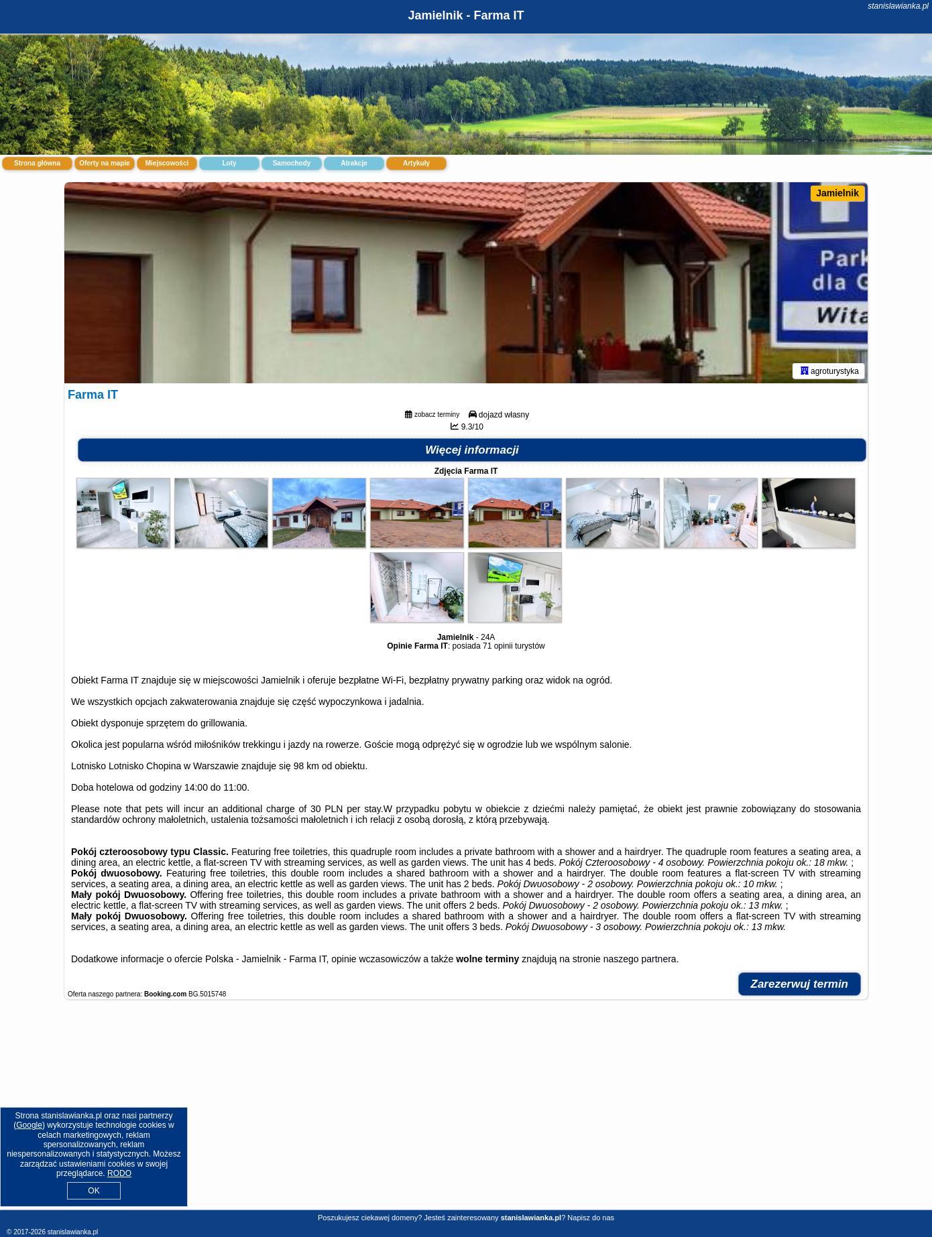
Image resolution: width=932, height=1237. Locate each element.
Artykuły (416, 163)
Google (29, 1125)
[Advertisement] (466, 1111)
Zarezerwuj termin (800, 984)
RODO (119, 1173)
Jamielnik (837, 193)
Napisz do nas (590, 1218)
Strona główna (37, 163)
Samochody (292, 163)
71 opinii (498, 646)
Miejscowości (166, 163)
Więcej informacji (472, 450)
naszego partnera (640, 959)
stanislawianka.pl (898, 6)
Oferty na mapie (104, 163)
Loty (229, 163)
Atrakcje (354, 163)
